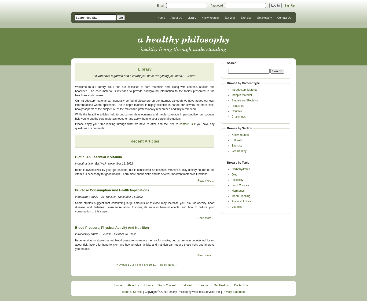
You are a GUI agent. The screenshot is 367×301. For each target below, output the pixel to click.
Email (160, 5)
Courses (237, 111)
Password (216, 5)
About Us (176, 17)
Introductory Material (244, 89)
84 (165, 264)
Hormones (238, 190)
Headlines (238, 106)
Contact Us (284, 17)
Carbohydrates (241, 169)
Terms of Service (131, 292)
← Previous (119, 264)
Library (191, 17)
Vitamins (237, 206)
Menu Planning (241, 196)
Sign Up (290, 5)
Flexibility (237, 180)
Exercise (246, 17)
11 (154, 264)
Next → (172, 264)
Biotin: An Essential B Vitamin (98, 157)
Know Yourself (210, 17)
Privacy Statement (234, 292)
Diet (234, 174)
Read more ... (206, 180)
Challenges (239, 116)
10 (150, 264)
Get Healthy (264, 17)
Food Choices (240, 185)
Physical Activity (242, 201)
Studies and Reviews (245, 100)
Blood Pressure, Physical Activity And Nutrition (112, 227)
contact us (186, 124)
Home (161, 17)
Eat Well (230, 17)
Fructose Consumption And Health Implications (112, 190)
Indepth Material (242, 95)
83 (161, 264)
